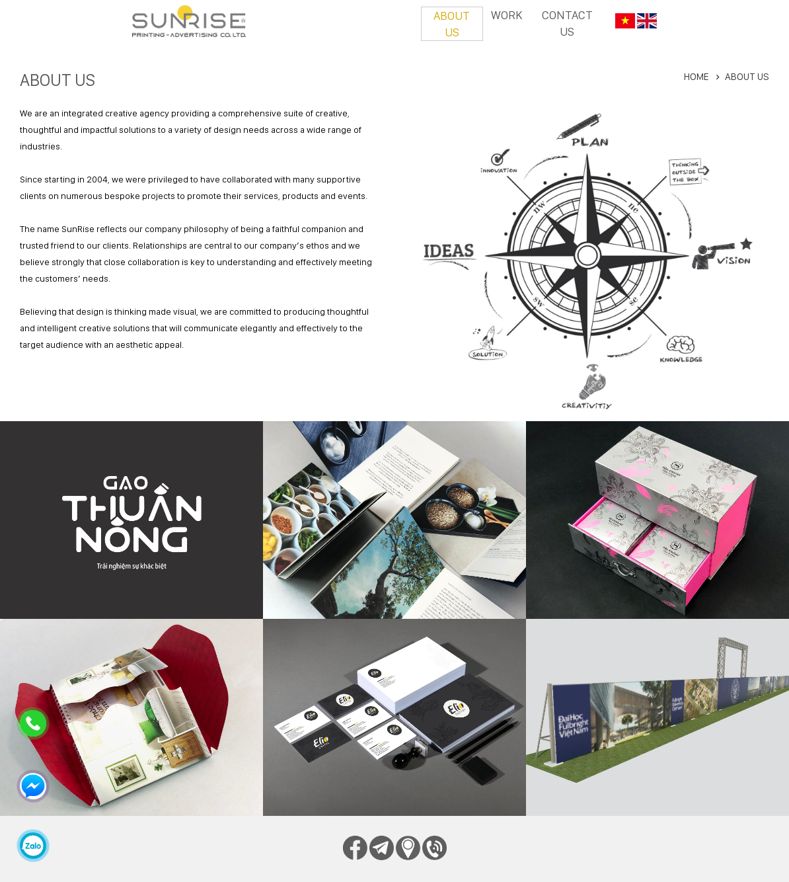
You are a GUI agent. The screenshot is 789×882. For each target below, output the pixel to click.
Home (696, 77)
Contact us (567, 23)
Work (507, 15)
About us (451, 24)
